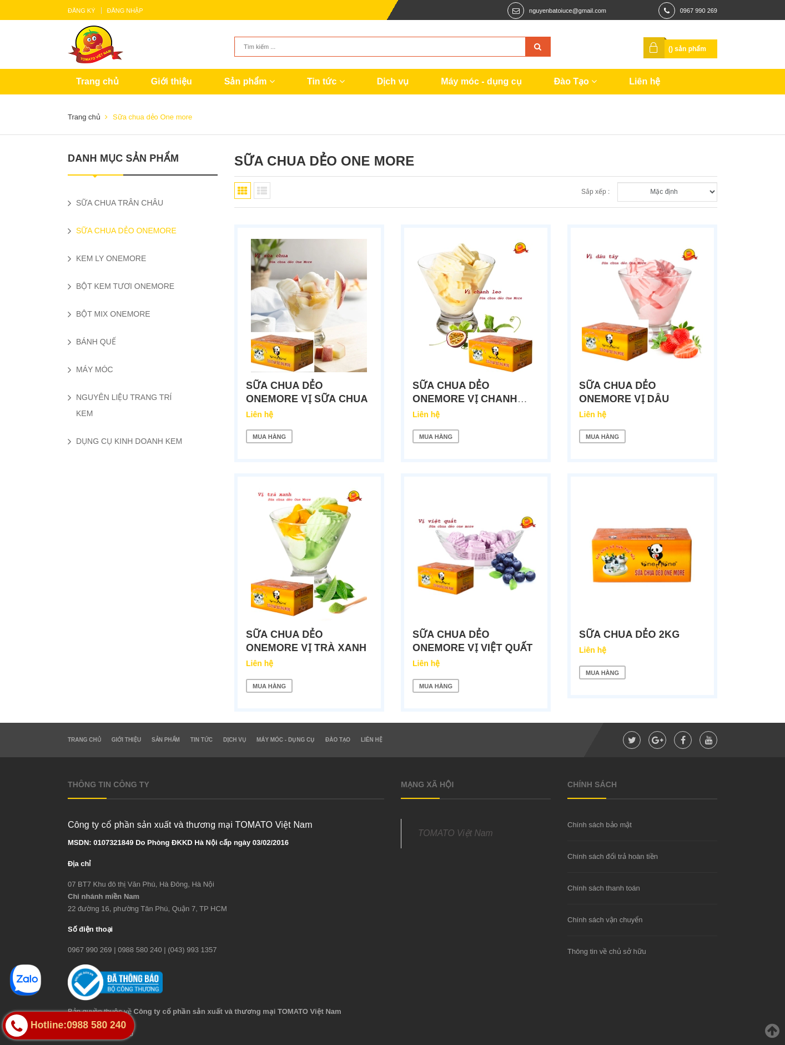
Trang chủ (97, 81)
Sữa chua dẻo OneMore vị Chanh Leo (464, 399)
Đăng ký (81, 10)
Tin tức (326, 81)
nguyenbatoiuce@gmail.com (567, 10)
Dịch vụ (393, 81)
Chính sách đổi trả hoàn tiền (612, 856)
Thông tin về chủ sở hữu (606, 951)
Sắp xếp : (595, 192)
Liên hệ (644, 81)
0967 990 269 (698, 10)
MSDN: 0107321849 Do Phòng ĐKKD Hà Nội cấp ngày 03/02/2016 (178, 842)
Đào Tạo (575, 81)
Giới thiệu (171, 81)
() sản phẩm (687, 49)
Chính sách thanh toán (603, 888)
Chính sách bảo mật (599, 825)
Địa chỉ (79, 863)
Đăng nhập (125, 10)
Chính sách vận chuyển (604, 920)
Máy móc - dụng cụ (481, 81)
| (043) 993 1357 (190, 950)
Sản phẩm (249, 81)
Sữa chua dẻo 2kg (629, 634)
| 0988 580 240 (138, 950)
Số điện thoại (90, 929)
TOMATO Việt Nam (455, 833)
